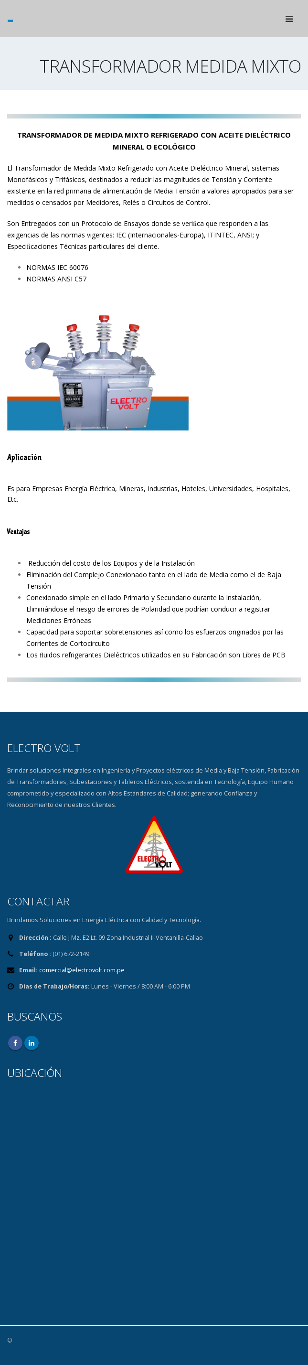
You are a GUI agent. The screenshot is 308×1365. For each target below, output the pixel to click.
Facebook (15, 1043)
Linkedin (31, 1043)
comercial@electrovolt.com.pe (82, 970)
